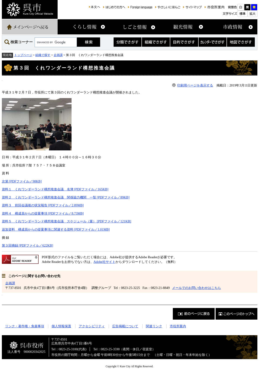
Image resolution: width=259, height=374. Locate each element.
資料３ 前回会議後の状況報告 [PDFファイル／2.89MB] (43, 205)
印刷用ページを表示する (195, 85)
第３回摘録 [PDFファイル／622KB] (27, 245)
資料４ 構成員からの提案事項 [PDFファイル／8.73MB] (43, 213)
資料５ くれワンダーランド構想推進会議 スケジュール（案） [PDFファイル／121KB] (66, 221)
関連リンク (154, 326)
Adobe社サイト (104, 262)
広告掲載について (125, 326)
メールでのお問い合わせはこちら (196, 288)
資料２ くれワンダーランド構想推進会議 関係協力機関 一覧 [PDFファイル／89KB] (66, 197)
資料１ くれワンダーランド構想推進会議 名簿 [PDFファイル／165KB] (55, 189)
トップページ (23, 55)
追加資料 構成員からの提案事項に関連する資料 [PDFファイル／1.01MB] (56, 229)
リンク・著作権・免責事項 (24, 326)
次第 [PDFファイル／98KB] (22, 181)
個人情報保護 (61, 326)
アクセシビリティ (92, 326)
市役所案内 (178, 326)
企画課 (58, 55)
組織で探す (42, 55)
